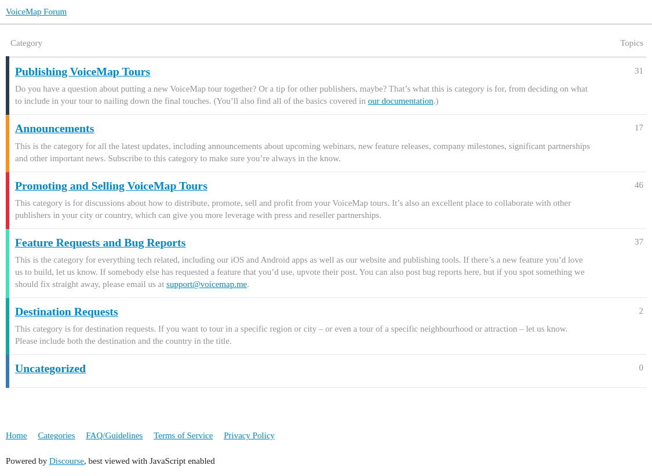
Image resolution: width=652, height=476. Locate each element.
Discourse (66, 461)
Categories (56, 435)
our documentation (401, 101)
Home (16, 435)
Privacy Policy (249, 435)
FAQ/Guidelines (114, 435)
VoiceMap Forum (36, 11)
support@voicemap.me (206, 284)
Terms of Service (183, 435)
